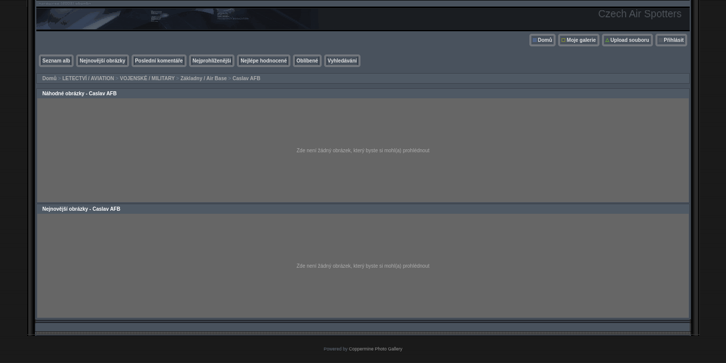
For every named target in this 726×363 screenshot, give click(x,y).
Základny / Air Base (203, 78)
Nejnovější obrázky (103, 61)
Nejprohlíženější (212, 61)
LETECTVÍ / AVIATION (88, 78)
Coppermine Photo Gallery (375, 348)
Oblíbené (307, 61)
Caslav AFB (246, 78)
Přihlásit (674, 40)
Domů (545, 40)
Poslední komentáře (159, 61)
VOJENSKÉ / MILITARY (147, 78)
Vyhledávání (342, 61)
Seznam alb (56, 61)
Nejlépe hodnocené (263, 61)
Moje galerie (581, 40)
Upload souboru (630, 40)
